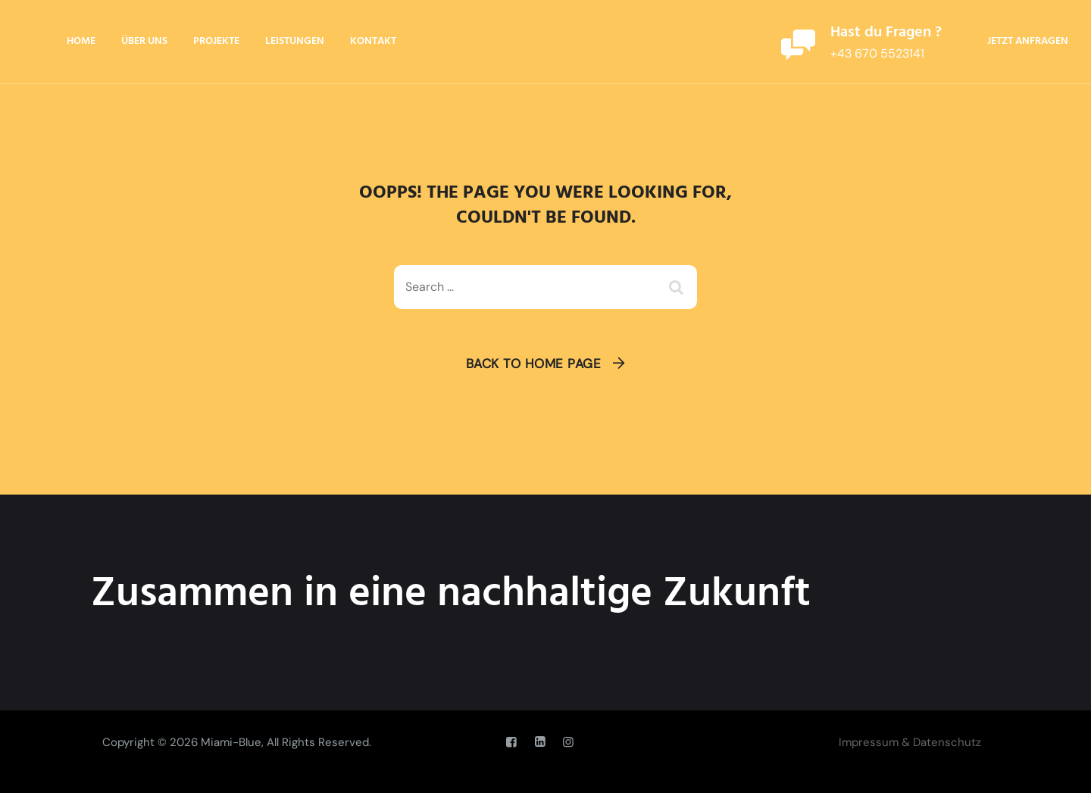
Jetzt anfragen (1027, 41)
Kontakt (373, 41)
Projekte (216, 41)
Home (81, 41)
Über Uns (144, 41)
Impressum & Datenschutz (910, 742)
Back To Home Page (534, 363)
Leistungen (294, 41)
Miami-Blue (231, 742)
